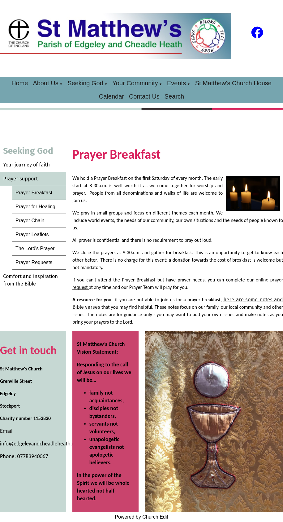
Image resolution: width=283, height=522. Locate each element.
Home (19, 83)
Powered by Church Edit (141, 517)
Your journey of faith (26, 165)
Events (176, 83)
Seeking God (85, 83)
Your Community (135, 83)
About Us (45, 83)
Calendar (111, 96)
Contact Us (144, 96)
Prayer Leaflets (32, 234)
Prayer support (20, 179)
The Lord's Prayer (35, 248)
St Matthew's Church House (233, 83)
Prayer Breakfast (33, 192)
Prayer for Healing (35, 206)
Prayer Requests (33, 262)
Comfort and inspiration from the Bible (30, 280)
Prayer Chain (29, 220)
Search (174, 96)
